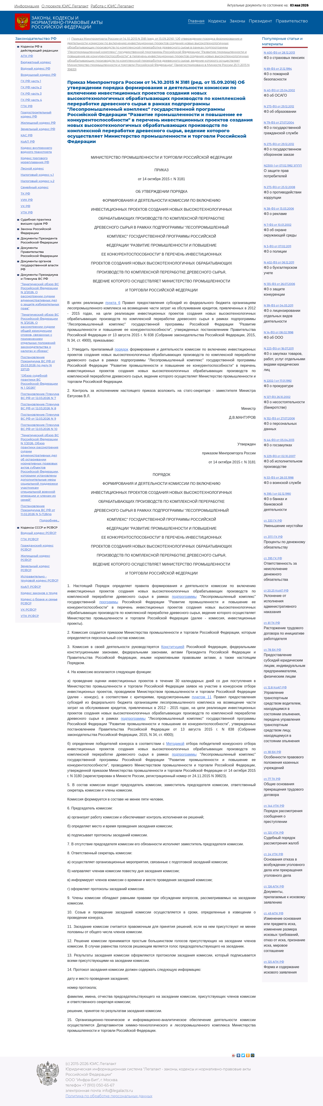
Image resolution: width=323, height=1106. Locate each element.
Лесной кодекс (32, 168)
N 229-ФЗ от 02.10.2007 (279, 456)
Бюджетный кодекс (36, 62)
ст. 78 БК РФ (272, 649)
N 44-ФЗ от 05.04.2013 (279, 440)
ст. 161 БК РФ (272, 752)
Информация (26, 6)
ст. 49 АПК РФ (273, 913)
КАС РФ (27, 135)
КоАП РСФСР (31, 586)
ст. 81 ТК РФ (272, 623)
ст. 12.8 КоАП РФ (275, 687)
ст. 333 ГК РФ (273, 520)
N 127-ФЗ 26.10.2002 (277, 397)
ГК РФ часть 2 (31, 87)
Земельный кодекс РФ (38, 129)
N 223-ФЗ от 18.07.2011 (279, 348)
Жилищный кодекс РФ (38, 122)
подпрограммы (184, 597)
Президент (260, 21)
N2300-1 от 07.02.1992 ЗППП (283, 165)
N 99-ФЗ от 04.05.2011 (278, 305)
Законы (237, 21)
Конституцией (172, 647)
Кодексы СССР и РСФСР (39, 527)
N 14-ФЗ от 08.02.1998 (278, 332)
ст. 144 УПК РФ (274, 805)
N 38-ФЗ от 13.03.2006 (279, 208)
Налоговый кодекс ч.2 (37, 181)
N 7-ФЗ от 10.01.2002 (277, 224)
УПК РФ (27, 212)
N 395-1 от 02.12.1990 (277, 493)
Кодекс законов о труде (39, 593)
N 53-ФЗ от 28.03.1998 (279, 477)
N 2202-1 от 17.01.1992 (278, 380)
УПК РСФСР (30, 616)
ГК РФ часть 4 (31, 100)
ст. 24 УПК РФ (273, 854)
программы (108, 602)
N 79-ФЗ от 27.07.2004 (279, 122)
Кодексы (217, 21)
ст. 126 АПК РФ (274, 886)
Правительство (292, 21)
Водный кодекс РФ (35, 68)
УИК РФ (27, 200)
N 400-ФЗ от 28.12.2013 (279, 52)
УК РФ (25, 206)
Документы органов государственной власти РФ (39, 265)
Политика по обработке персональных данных (108, 1096)
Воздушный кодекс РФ (38, 74)
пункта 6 (112, 303)
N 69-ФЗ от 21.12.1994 (278, 68)
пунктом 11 (202, 697)
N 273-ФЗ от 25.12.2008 (279, 187)
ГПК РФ (27, 106)
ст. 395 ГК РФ (273, 558)
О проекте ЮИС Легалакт (64, 6)
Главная (196, 21)
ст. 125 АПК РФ (274, 961)
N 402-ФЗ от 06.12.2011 (279, 262)
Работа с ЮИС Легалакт (112, 6)
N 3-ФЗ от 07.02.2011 (277, 246)
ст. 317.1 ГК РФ (273, 536)
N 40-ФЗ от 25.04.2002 (279, 90)
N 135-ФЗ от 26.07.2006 (279, 284)
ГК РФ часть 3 (31, 93)
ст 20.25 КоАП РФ (276, 590)
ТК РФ (25, 193)
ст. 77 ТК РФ (272, 779)
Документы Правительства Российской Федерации (39, 252)
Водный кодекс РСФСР (38, 533)
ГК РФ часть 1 (31, 81)
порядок (121, 349)
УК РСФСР (28, 609)
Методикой (175, 744)
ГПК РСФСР (30, 539)
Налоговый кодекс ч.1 (37, 174)
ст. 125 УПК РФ (274, 832)
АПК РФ (27, 56)
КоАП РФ (28, 141)
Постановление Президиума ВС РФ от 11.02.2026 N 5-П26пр (38, 510)
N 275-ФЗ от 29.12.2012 (279, 144)
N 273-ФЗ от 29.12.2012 (279, 106)
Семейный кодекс (34, 187)
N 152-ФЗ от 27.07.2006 (279, 418)
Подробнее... (49, 520)
